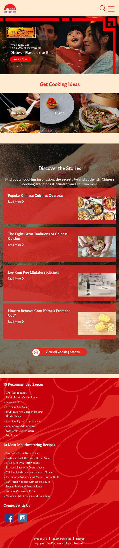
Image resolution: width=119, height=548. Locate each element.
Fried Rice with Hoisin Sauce (23, 463)
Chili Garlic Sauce (16, 393)
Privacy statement (61, 539)
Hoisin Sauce (13, 416)
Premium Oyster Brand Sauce (23, 421)
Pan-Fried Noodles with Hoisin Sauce (28, 482)
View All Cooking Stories (56, 352)
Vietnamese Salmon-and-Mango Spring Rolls (32, 477)
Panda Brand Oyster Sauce (21, 397)
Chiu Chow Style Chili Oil (20, 426)
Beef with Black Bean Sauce (22, 453)
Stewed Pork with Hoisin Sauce (24, 486)
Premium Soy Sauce (17, 407)
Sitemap (80, 539)
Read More (16, 201)
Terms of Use (39, 539)
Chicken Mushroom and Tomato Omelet (29, 472)
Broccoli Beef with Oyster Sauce (25, 467)
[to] (3, 26)
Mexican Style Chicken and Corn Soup (28, 496)
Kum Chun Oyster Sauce (20, 431)
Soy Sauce (12, 435)
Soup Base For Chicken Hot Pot (24, 412)
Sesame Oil (12, 402)
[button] (102, 8)
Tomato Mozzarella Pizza (20, 491)
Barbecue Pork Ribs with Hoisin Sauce (28, 458)
